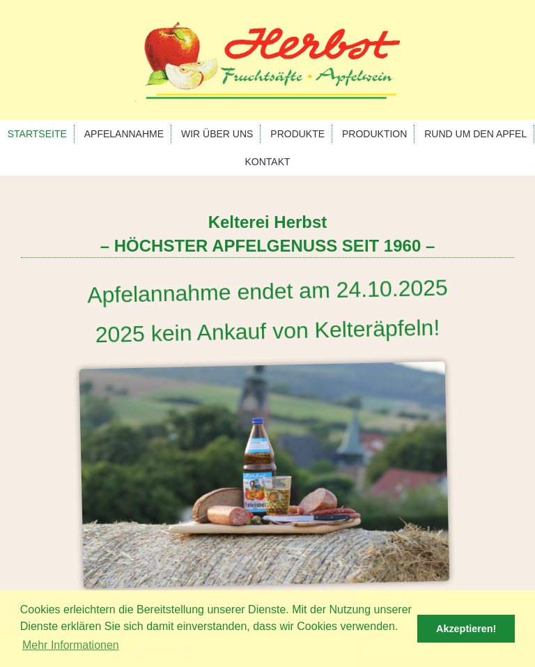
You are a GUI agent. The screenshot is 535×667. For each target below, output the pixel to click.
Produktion (374, 133)
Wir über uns (217, 133)
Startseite (37, 133)
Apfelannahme (124, 133)
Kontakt (267, 161)
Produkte (297, 133)
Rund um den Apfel (475, 133)
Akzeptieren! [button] (466, 628)
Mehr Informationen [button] (70, 645)
